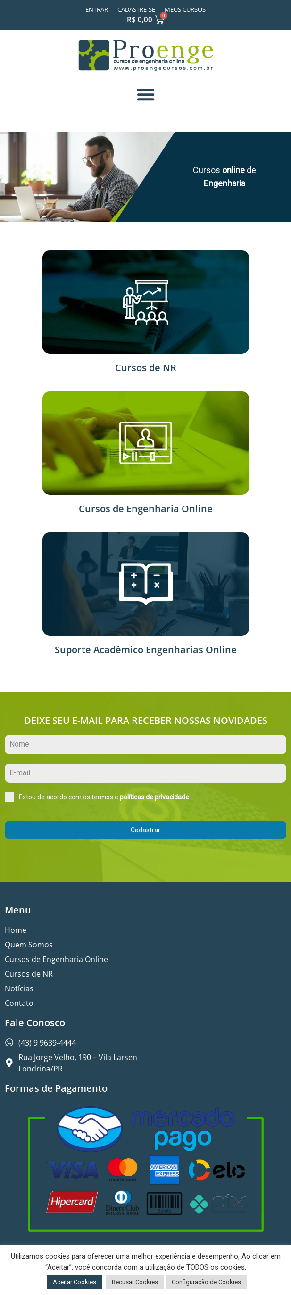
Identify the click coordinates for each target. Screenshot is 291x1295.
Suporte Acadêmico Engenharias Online (146, 649)
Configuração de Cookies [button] (206, 1282)
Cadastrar (145, 830)
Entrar (96, 9)
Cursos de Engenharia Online (146, 508)
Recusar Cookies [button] (135, 1282)
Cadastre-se (136, 9)
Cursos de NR (145, 367)
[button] (146, 94)
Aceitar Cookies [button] (74, 1282)
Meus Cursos (185, 9)
